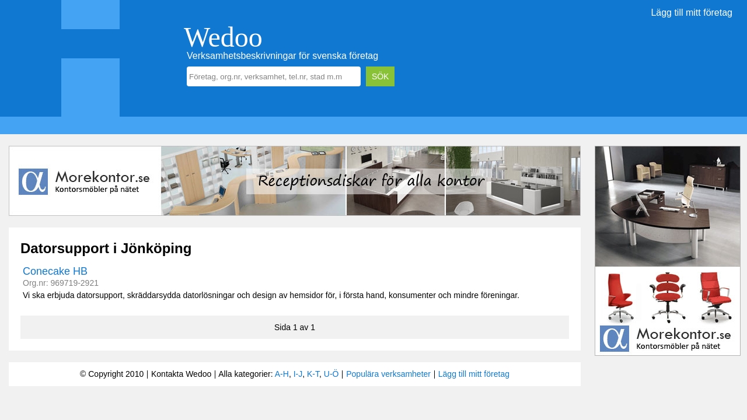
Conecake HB (55, 271)
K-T (313, 374)
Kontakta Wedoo (181, 374)
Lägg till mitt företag (691, 13)
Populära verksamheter (388, 374)
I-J (298, 374)
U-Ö (331, 374)
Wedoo (223, 37)
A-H (282, 374)
